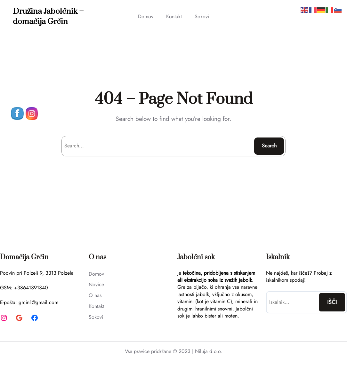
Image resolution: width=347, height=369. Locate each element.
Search (269, 145)
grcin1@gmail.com (38, 302)
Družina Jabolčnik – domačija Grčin (48, 16)
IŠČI (332, 302)
